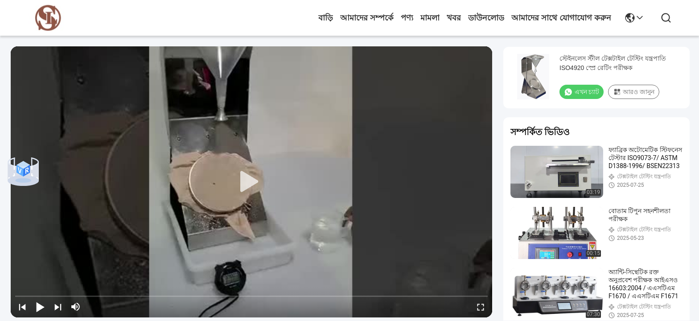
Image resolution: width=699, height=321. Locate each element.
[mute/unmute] (76, 306)
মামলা (430, 17)
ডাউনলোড (486, 17)
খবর (454, 17)
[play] (251, 182)
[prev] (22, 306)
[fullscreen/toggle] (480, 306)
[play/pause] (40, 306)
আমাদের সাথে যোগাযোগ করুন (561, 17)
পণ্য (407, 17)
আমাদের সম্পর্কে (367, 17)
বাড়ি (325, 17)
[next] (58, 306)
